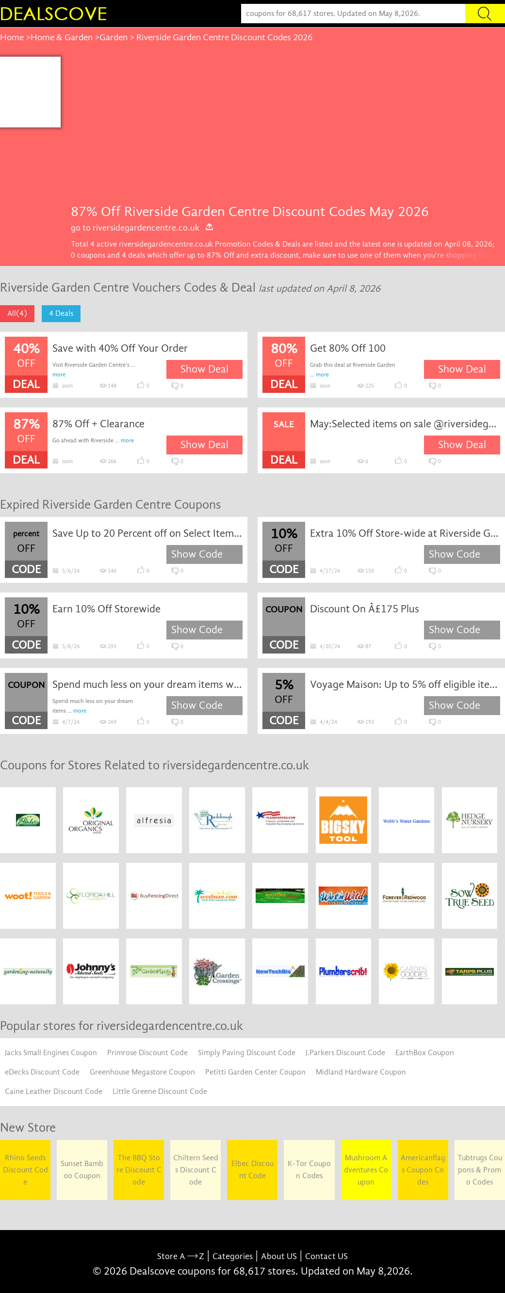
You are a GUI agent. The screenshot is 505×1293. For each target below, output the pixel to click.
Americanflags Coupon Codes (423, 1169)
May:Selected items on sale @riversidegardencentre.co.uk (405, 424)
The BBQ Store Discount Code (139, 1169)
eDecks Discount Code (42, 1072)
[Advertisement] (283, 129)
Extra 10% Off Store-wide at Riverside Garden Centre (405, 533)
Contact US (326, 1256)
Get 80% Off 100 (348, 348)
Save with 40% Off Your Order (120, 348)
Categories (232, 1256)
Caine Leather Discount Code (53, 1091)
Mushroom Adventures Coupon (366, 1169)
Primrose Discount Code (147, 1052)
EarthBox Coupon (424, 1052)
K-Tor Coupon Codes (309, 1169)
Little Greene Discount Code (160, 1091)
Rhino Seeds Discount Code (25, 1169)
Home (12, 37)
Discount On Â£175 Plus (364, 609)
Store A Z (180, 1256)
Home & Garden (62, 37)
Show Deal (204, 369)
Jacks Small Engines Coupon (51, 1052)
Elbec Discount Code (252, 1169)
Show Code (197, 554)
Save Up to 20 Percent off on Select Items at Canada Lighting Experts (147, 533)
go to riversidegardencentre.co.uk (142, 227)
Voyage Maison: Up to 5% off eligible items (405, 684)
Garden (113, 37)
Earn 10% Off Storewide (106, 609)
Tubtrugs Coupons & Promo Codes (479, 1169)
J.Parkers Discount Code (345, 1052)
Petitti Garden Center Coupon (255, 1072)
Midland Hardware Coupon (361, 1072)
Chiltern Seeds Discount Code (195, 1169)
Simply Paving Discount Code (246, 1052)
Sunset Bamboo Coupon (82, 1169)
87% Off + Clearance (98, 424)
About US (279, 1256)
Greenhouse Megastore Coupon (142, 1072)
